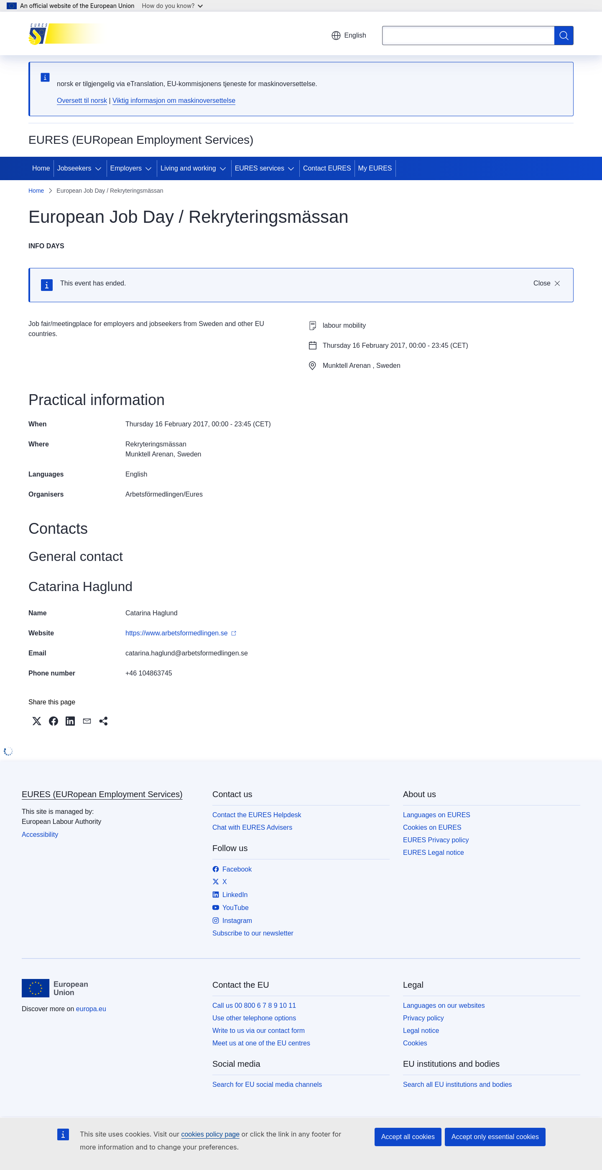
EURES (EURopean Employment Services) (102, 794)
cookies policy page (210, 1134)
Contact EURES (327, 168)
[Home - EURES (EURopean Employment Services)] (70, 33)
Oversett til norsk (82, 100)
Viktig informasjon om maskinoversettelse (173, 100)
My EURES (375, 168)
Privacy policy (423, 1018)
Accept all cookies (408, 1136)
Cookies (415, 1043)
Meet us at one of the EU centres (261, 1043)
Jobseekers (74, 168)
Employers (126, 168)
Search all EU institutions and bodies (457, 1084)
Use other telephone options (254, 1018)
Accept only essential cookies (495, 1136)
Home (41, 168)
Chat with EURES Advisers (252, 827)
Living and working (188, 168)
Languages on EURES (436, 814)
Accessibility (40, 834)
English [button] (348, 36)
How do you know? (172, 5)
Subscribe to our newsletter (252, 933)
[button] (36, 721)
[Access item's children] (100, 168)
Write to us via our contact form (258, 1030)
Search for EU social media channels (267, 1084)
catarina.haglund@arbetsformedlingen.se (186, 653)
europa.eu (91, 1008)
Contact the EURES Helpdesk (256, 814)
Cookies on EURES (432, 827)
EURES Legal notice (433, 852)
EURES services (259, 168)
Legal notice (421, 1030)
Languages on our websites (444, 1005)
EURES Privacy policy (436, 840)
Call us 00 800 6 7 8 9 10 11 (254, 1005)
